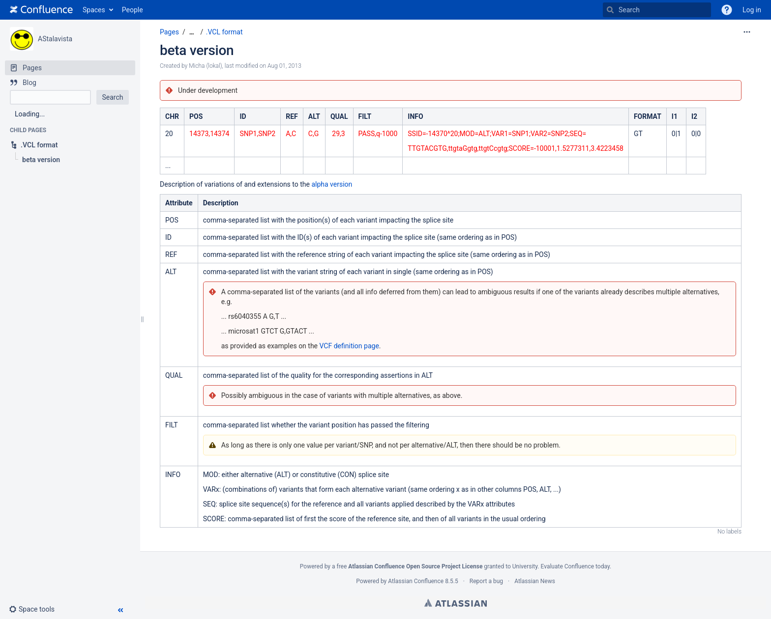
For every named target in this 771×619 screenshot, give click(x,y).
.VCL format (224, 32)
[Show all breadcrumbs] (191, 32)
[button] (727, 10)
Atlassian (455, 602)
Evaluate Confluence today (574, 566)
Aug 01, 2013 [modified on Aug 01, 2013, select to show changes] (284, 65)
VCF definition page (349, 346)
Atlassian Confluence (416, 581)
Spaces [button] (94, 10)
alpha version (331, 184)
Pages (169, 32)
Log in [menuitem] (751, 10)
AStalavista (55, 39)
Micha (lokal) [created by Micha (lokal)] (205, 65)
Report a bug (486, 581)
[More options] (747, 32)
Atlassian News (534, 581)
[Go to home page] (41, 10)
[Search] (610, 10)
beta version (197, 50)
